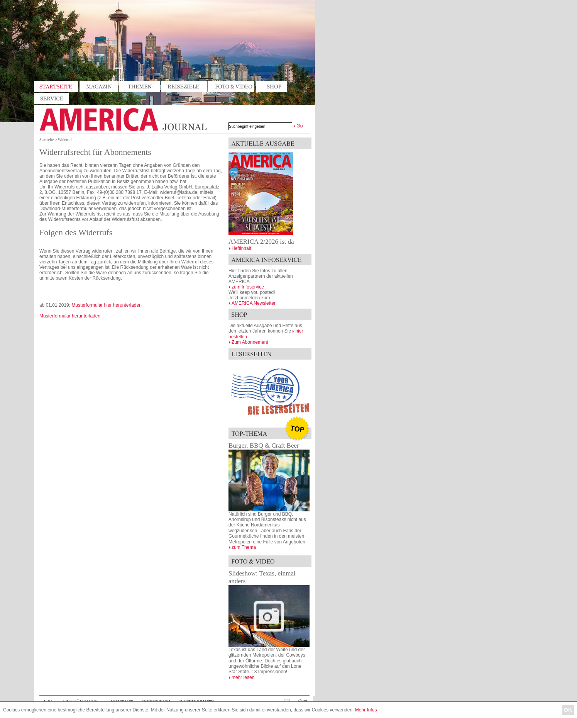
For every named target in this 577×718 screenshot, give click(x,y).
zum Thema (244, 547)
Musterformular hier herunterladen (106, 305)
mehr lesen (243, 677)
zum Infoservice (248, 287)
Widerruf (65, 139)
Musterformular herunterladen (69, 316)
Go (299, 126)
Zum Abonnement (250, 342)
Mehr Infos (366, 710)
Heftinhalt (241, 248)
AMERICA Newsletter (254, 303)
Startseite (46, 139)
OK (568, 710)
